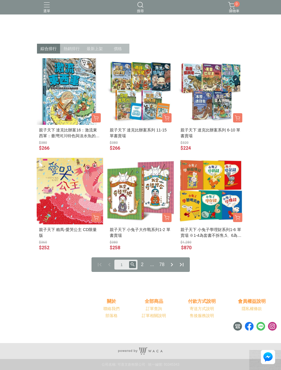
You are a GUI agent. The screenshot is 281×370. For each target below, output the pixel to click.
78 (162, 264)
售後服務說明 (202, 316)
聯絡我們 (111, 309)
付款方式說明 (202, 301)
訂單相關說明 (154, 316)
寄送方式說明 (202, 309)
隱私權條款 (252, 309)
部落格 (111, 316)
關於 (111, 301)
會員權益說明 (252, 301)
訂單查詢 (154, 309)
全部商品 (154, 301)
